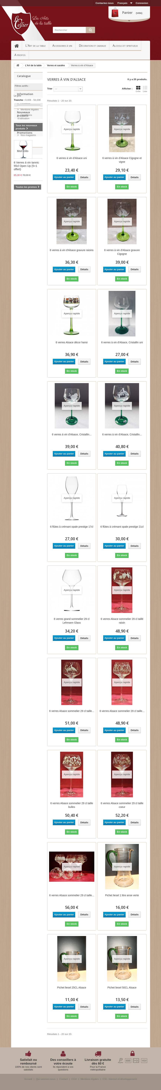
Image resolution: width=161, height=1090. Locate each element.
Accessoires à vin (62, 46)
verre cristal (22, 287)
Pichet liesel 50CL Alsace (122, 987)
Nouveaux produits (23, 170)
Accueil (18, 46)
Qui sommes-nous (45, 1079)
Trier (49, 88)
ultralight (21, 281)
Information (25, 117)
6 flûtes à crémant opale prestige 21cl (122, 526)
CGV (74, 1079)
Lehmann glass (24, 309)
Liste (145, 89)
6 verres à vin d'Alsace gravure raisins (72, 250)
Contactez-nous (105, 3)
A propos (19, 55)
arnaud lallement (25, 304)
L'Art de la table (35, 46)
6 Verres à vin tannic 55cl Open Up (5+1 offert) (26, 230)
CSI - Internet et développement (120, 1079)
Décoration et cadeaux (92, 46)
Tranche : (19, 100)
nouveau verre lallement (24, 275)
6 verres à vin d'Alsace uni (72, 158)
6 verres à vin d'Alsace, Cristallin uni (122, 342)
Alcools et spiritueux (125, 46)
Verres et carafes (56, 65)
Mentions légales (29, 131)
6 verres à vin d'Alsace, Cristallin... (72, 434)
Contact (63, 1079)
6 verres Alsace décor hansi (72, 342)
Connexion (142, 3)
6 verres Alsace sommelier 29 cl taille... (71, 710)
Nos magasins (28, 156)
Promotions (24, 197)
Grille (138, 89)
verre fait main (24, 293)
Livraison (25, 125)
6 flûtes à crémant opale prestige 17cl (71, 526)
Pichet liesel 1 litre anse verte (122, 895)
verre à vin (22, 298)
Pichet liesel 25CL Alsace (71, 987)
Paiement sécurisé (30, 151)
